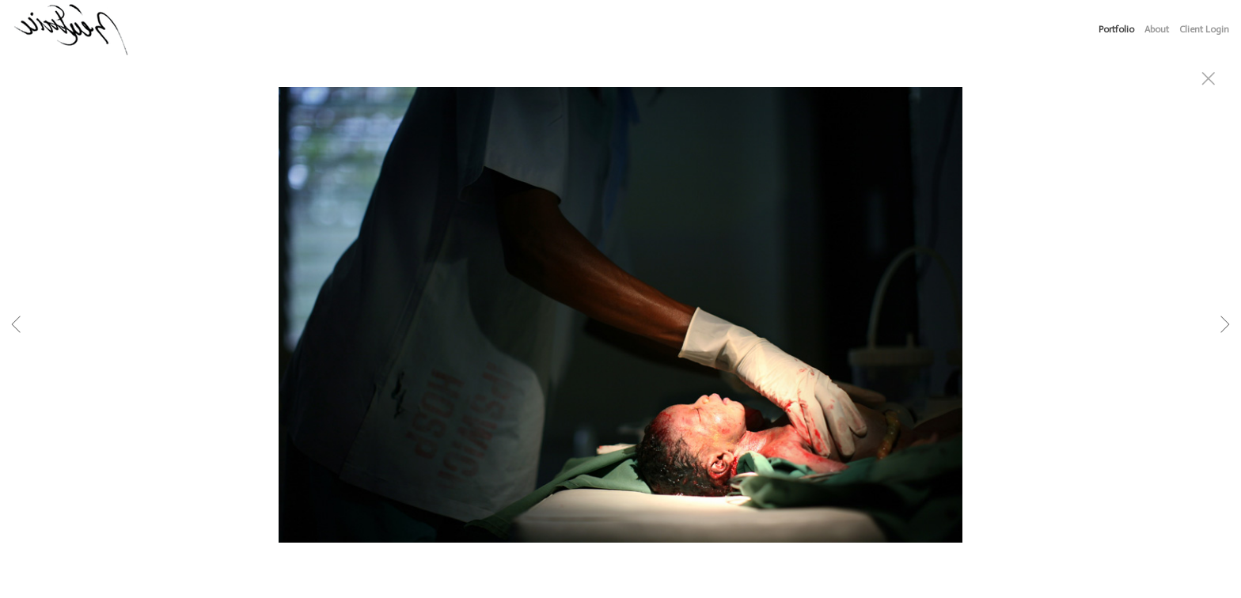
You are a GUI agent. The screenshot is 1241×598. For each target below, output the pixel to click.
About (1156, 29)
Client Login (1204, 29)
